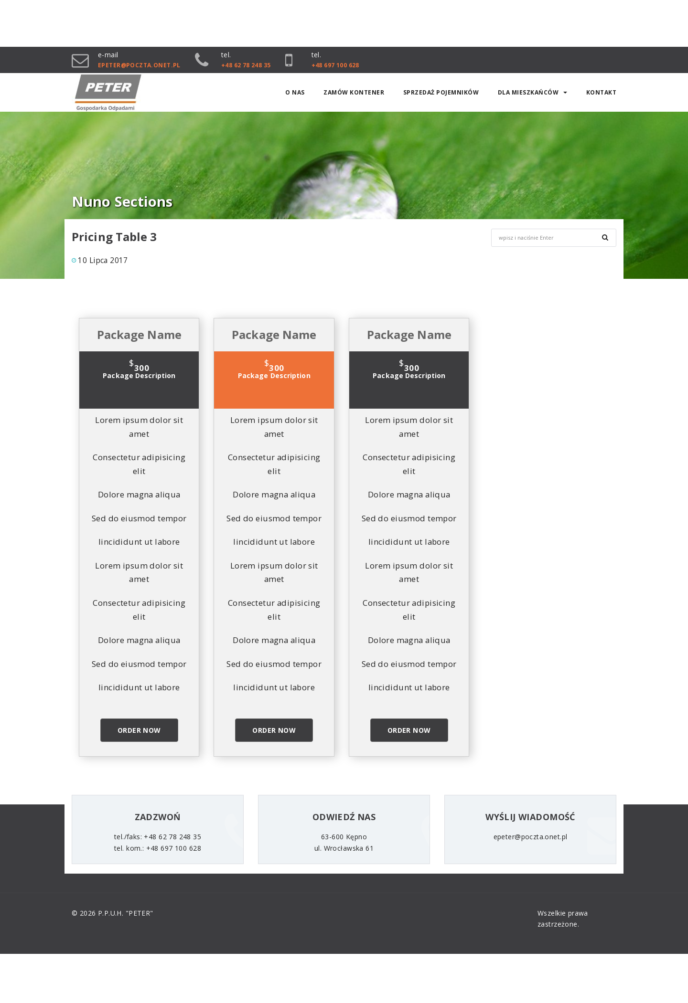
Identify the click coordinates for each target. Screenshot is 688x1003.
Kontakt (601, 93)
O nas (295, 93)
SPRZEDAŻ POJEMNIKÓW (441, 93)
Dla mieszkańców (533, 93)
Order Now (139, 731)
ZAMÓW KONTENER (353, 93)
